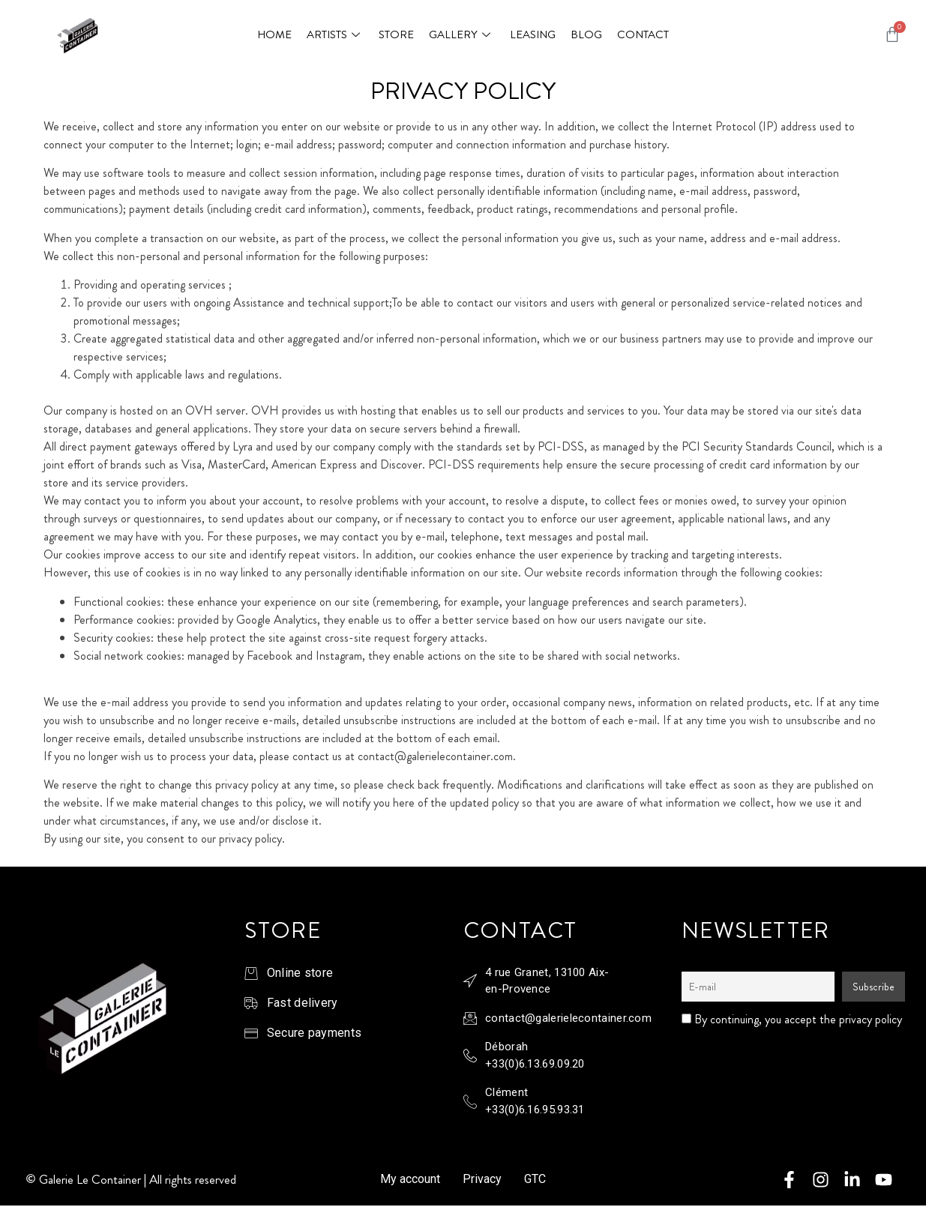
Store (396, 34)
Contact (642, 34)
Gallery (461, 34)
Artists (335, 34)
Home (274, 34)
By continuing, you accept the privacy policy (792, 1020)
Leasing (532, 34)
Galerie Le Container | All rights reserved (137, 1179)
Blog (585, 34)
